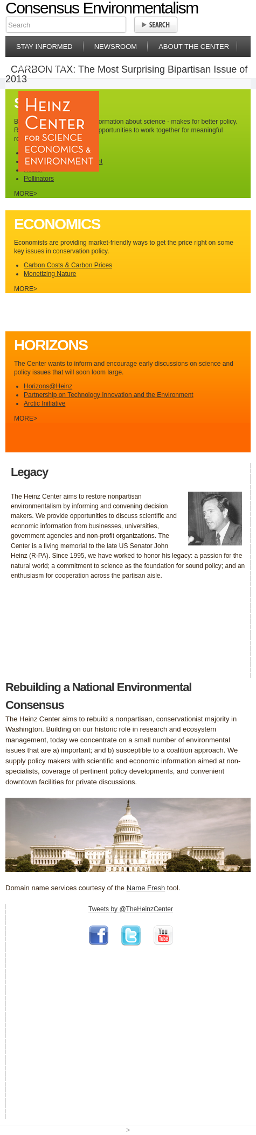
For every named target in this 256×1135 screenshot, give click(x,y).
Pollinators (39, 178)
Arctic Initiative (44, 403)
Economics (57, 224)
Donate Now (40, 67)
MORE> (25, 193)
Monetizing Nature (50, 274)
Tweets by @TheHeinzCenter (130, 909)
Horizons (51, 345)
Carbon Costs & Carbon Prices (68, 265)
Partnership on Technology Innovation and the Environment (108, 395)
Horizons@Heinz (48, 386)
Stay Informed (44, 46)
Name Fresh (146, 888)
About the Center (193, 46)
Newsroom (115, 46)
